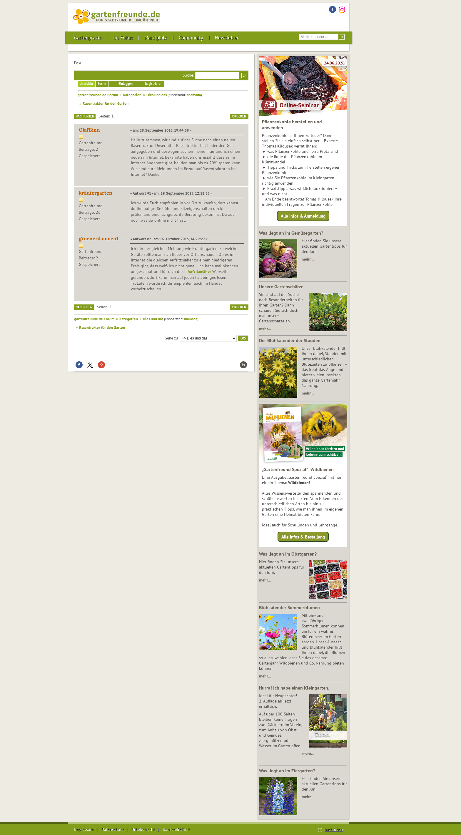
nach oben (333, 829)
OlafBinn (89, 130)
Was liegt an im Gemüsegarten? (291, 233)
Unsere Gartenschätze (281, 286)
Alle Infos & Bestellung (303, 536)
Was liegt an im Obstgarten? (288, 554)
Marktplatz (155, 37)
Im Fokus (123, 37)
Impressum (83, 829)
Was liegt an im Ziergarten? (287, 770)
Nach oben (84, 307)
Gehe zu (171, 337)
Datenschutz (112, 829)
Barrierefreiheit (176, 829)
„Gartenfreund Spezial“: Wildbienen (298, 469)
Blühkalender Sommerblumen (289, 607)
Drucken (239, 116)
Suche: (188, 75)
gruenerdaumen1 (98, 238)
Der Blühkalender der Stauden (289, 340)
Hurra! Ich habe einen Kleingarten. (294, 688)
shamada (194, 94)
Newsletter (227, 37)
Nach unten (85, 116)
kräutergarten (95, 193)
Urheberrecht (143, 829)
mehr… (308, 259)
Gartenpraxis (87, 37)
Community (191, 37)
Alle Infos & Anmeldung (303, 216)
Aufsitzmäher (199, 271)
